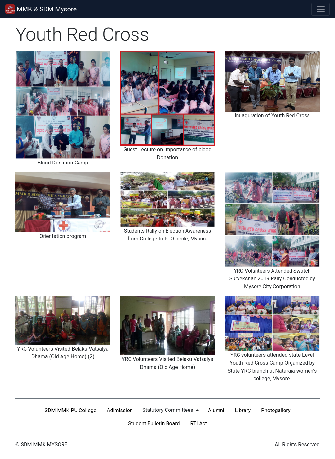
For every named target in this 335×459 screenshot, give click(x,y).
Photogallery (275, 410)
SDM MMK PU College (71, 410)
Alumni (216, 410)
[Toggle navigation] (320, 9)
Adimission (120, 410)
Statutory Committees (168, 410)
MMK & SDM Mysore (41, 9)
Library (243, 410)
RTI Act (198, 423)
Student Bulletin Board (154, 423)
